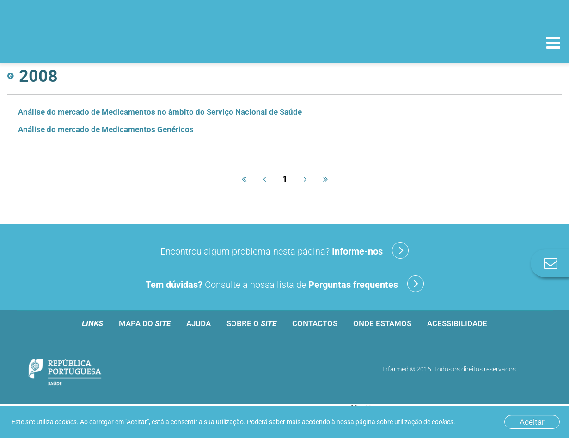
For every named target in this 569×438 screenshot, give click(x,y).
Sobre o (251, 323)
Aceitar (532, 421)
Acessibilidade (457, 323)
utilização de (423, 422)
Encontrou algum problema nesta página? (284, 250)
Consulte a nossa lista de (285, 283)
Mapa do (145, 323)
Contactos (314, 323)
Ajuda (198, 323)
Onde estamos (382, 323)
